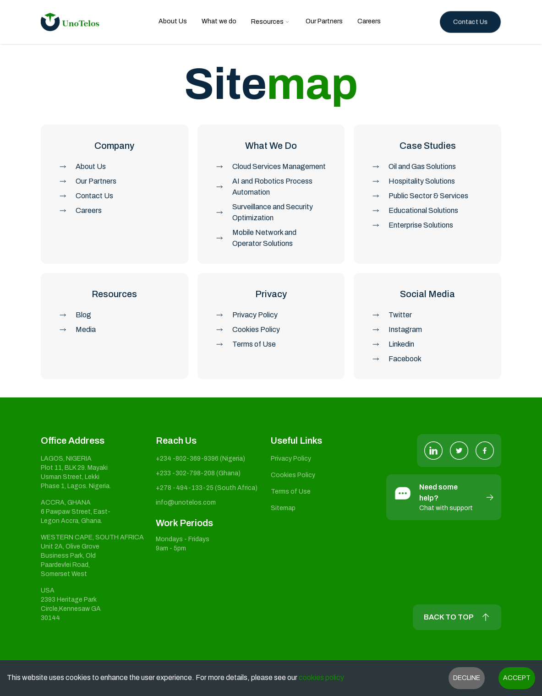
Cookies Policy (293, 475)
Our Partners (324, 21)
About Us (173, 21)
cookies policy (320, 677)
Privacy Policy (291, 458)
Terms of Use (291, 491)
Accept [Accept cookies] (517, 677)
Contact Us (470, 21)
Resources (267, 21)
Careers (369, 21)
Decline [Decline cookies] (466, 677)
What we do (219, 21)
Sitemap (283, 508)
